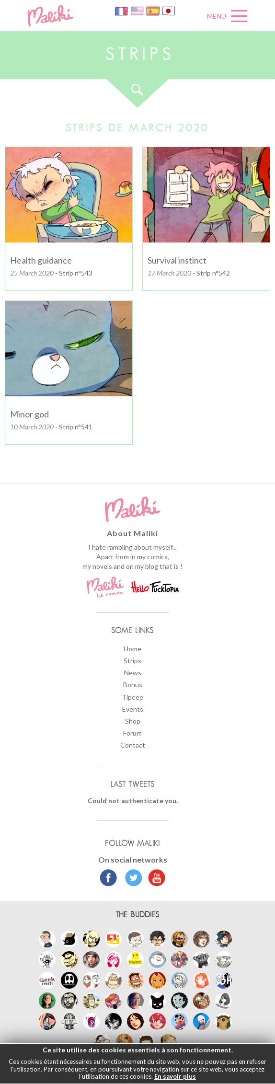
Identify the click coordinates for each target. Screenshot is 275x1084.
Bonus (132, 684)
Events (132, 709)
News (132, 673)
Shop (132, 721)
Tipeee (132, 697)
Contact (132, 745)
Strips (132, 661)
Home (132, 649)
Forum (132, 733)
